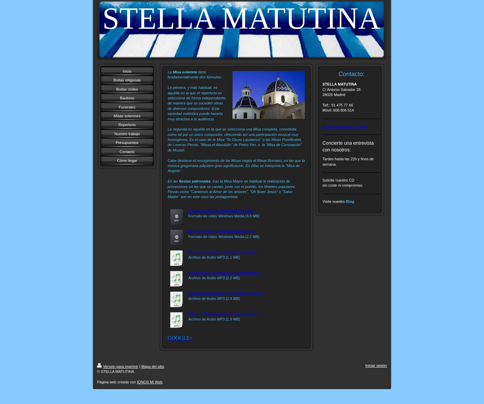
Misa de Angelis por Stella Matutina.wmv (221, 231)
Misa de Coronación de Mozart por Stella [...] (225, 252)
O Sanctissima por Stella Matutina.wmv (220, 211)
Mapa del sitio (152, 366)
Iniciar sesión (376, 365)
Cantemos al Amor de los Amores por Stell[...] (225, 293)
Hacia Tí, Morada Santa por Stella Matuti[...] (224, 314)
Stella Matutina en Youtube (344, 126)
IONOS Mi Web (150, 382)
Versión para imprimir (117, 366)
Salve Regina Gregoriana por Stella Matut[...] (225, 272)
